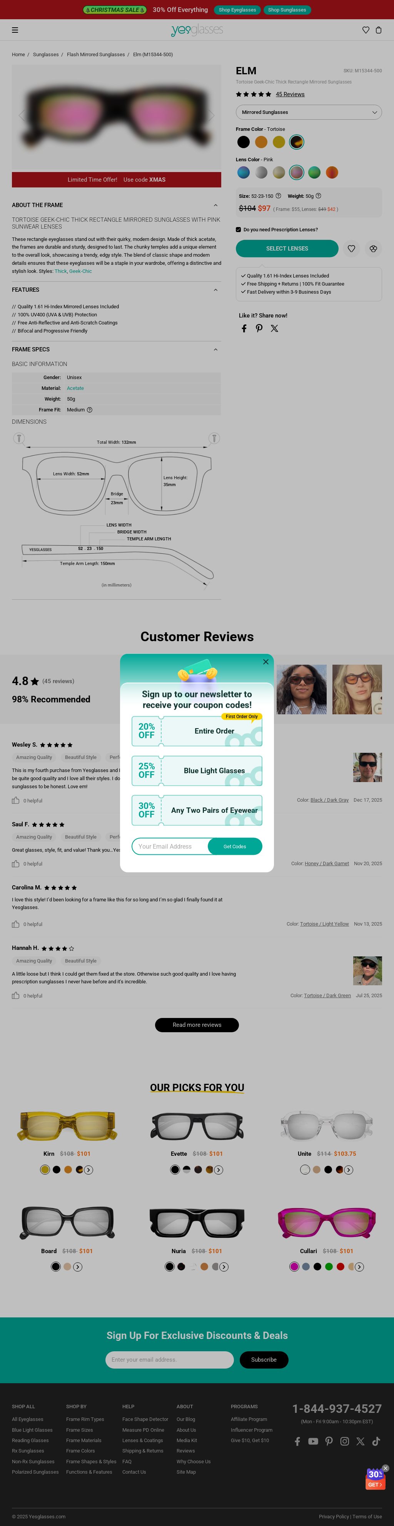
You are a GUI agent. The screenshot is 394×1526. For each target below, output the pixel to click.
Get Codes (235, 846)
